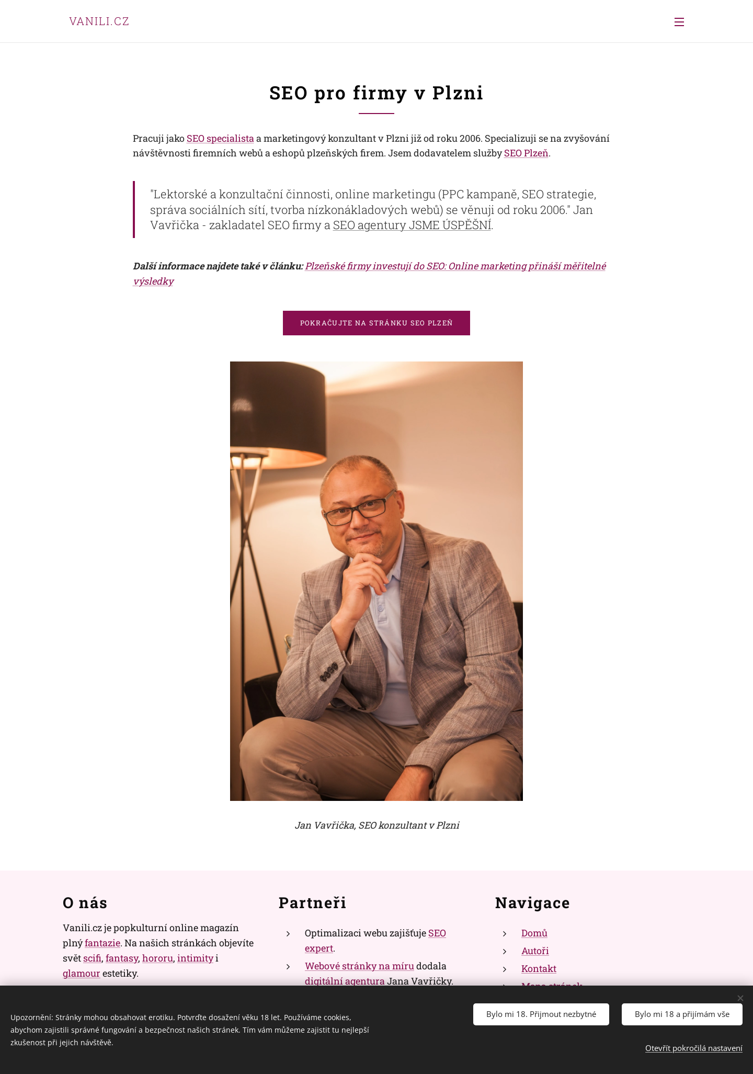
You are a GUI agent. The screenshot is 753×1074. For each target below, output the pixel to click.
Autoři (535, 950)
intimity (195, 957)
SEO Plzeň (526, 152)
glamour (81, 972)
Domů (534, 932)
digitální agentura (345, 980)
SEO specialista (220, 138)
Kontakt (538, 968)
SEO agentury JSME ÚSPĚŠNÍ (412, 224)
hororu (157, 957)
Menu (679, 21)
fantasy (122, 957)
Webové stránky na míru (359, 965)
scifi (92, 957)
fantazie (102, 942)
